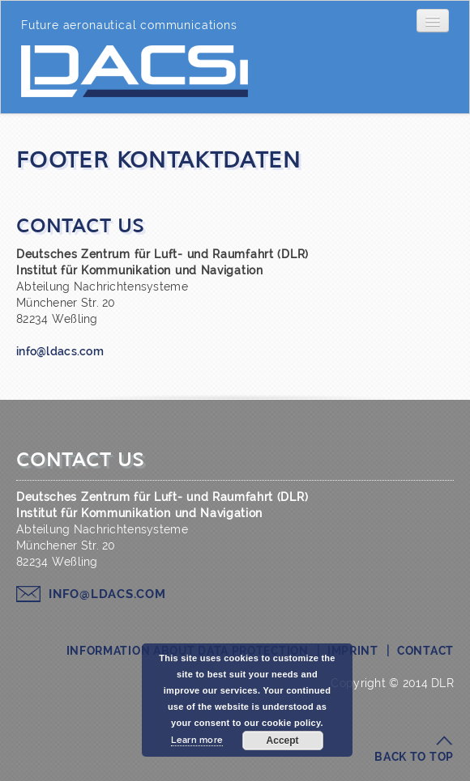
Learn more (197, 740)
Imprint (352, 650)
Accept (283, 740)
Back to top (414, 756)
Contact (425, 650)
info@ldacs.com (60, 351)
